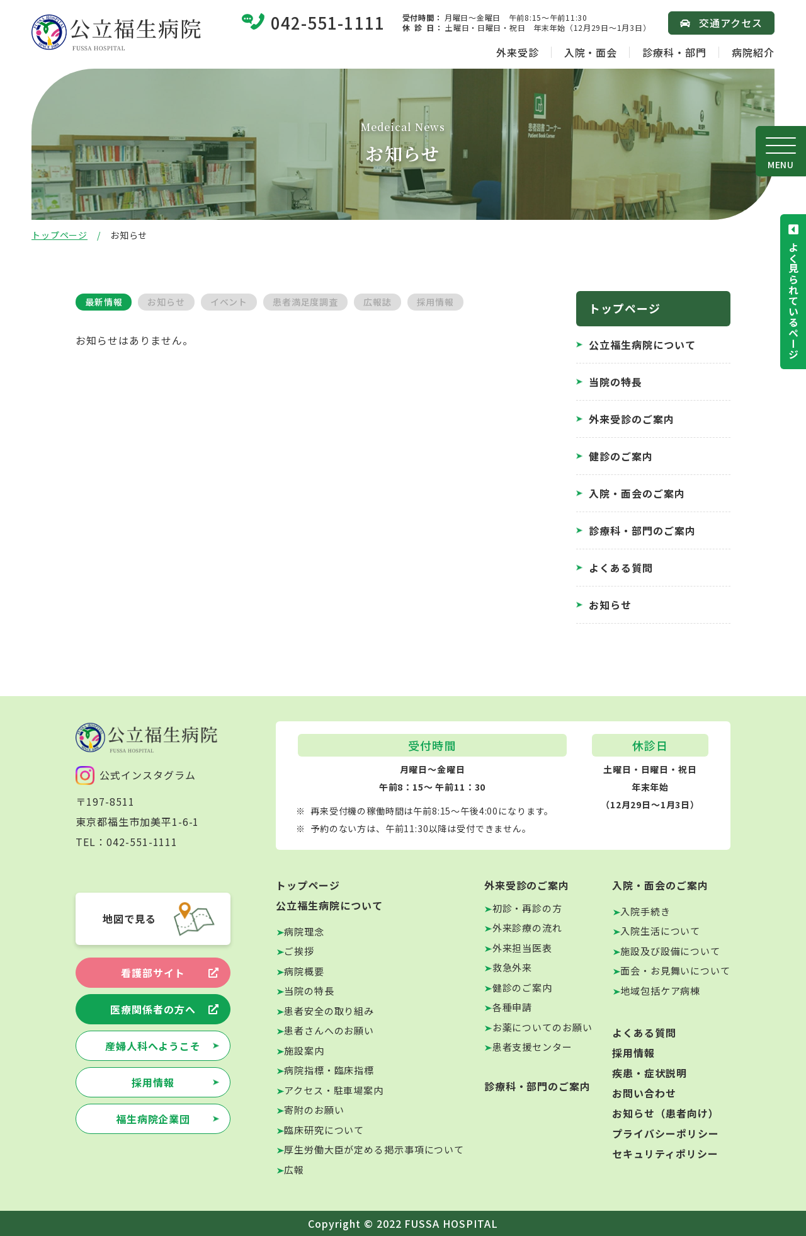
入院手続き (645, 911)
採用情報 (435, 301)
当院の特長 (615, 381)
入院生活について (660, 930)
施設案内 (304, 1050)
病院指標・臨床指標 (329, 1070)
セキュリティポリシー (665, 1153)
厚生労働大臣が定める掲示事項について (374, 1149)
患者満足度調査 (305, 301)
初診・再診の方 (527, 908)
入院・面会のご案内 (637, 493)
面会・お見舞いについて (675, 970)
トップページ (59, 235)
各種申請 (512, 1007)
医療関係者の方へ (153, 1009)
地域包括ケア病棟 (660, 990)
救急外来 (512, 967)
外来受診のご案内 (631, 418)
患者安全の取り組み (329, 1010)
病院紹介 (753, 52)
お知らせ (165, 301)
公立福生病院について (642, 344)
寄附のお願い (314, 1109)
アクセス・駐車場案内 (333, 1090)
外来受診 (517, 52)
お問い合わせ (644, 1093)
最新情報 (103, 301)
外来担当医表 (522, 947)
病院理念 (304, 931)
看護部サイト (153, 972)
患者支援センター (532, 1046)
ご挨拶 (299, 951)
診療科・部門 (674, 52)
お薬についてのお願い (542, 1027)
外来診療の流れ (527, 927)
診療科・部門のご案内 (642, 530)
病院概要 (304, 971)
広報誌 (377, 301)
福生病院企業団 (153, 1118)
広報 (294, 1169)
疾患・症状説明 (649, 1072)
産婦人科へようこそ (153, 1045)
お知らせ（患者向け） (665, 1113)
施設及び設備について (670, 951)
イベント (228, 301)
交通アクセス (731, 22)
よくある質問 (621, 567)
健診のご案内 (621, 456)
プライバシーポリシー (665, 1133)
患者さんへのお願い (329, 1030)
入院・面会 (591, 52)
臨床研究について (324, 1129)
